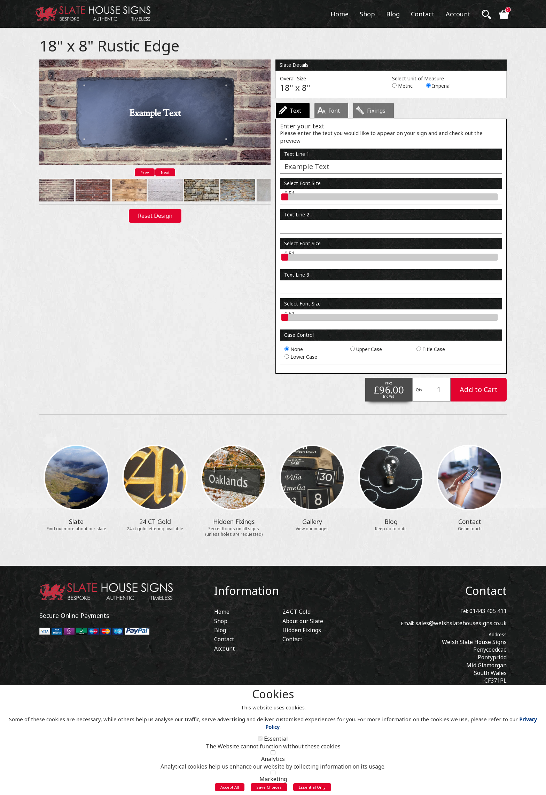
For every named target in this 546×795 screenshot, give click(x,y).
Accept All (229, 789)
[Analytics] (273, 755)
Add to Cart (479, 389)
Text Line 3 (296, 274)
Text (295, 110)
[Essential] (260, 740)
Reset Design (155, 213)
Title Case (433, 349)
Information (246, 590)
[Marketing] (273, 775)
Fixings (376, 110)
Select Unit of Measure (418, 78)
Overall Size (293, 78)
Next (165, 172)
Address (498, 634)
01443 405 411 (488, 611)
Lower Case (303, 356)
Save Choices (269, 789)
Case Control (299, 335)
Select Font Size (302, 183)
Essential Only (312, 789)
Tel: (464, 611)
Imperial (441, 85)
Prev (144, 172)
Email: (407, 623)
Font (334, 110)
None (296, 349)
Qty (419, 389)
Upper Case (369, 349)
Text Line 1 (296, 154)
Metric (405, 85)
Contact (486, 590)
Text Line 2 (296, 214)
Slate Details (294, 65)
